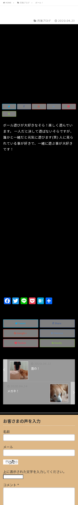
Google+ (21, 255)
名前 (6, 353)
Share (57, 245)
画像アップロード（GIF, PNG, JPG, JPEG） (35, 468)
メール (8, 369)
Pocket (21, 265)
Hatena (57, 255)
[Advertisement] (39, 177)
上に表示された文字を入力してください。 (34, 393)
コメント (11, 407)
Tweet (20, 245)
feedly (57, 265)
